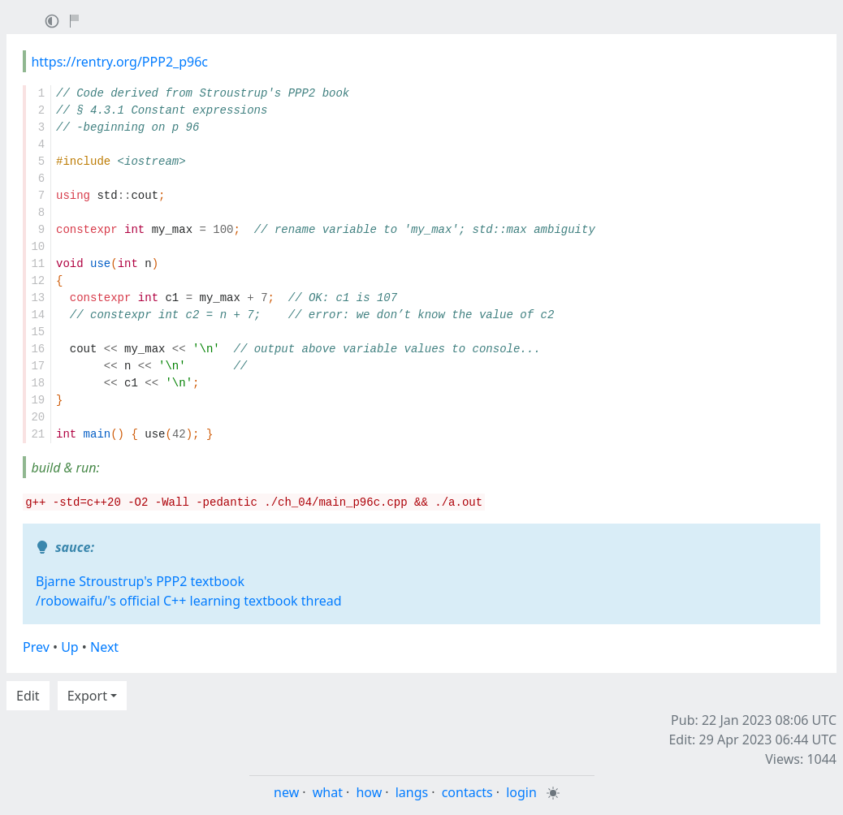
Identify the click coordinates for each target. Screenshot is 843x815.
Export (87, 696)
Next (104, 647)
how (369, 792)
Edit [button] (28, 696)
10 (38, 246)
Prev (36, 647)
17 (38, 366)
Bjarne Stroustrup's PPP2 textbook (140, 581)
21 (38, 434)
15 (38, 332)
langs (412, 792)
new (286, 792)
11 (38, 263)
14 (38, 314)
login (521, 792)
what (328, 792)
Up (70, 647)
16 (38, 349)
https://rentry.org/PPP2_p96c (119, 62)
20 (38, 417)
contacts (467, 792)
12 (38, 280)
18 (38, 383)
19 (38, 400)
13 (38, 297)
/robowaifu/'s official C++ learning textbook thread (189, 601)
